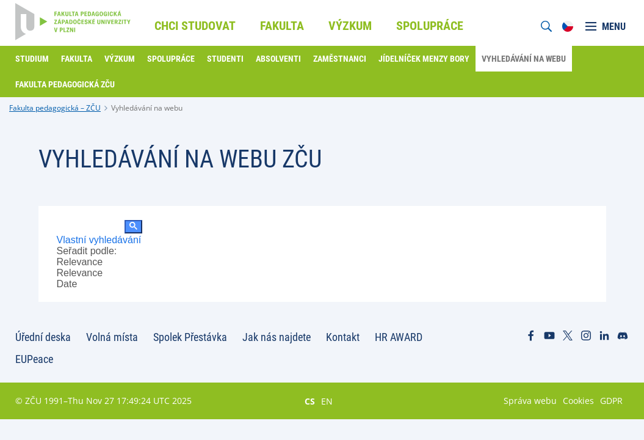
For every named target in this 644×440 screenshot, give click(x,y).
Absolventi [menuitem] (278, 59)
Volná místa (112, 337)
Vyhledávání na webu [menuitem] (524, 59)
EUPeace (34, 359)
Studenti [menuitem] (225, 59)
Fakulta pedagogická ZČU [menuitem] (65, 84)
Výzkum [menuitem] (350, 25)
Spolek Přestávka (190, 337)
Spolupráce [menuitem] (429, 25)
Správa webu (530, 400)
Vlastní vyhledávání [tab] (99, 240)
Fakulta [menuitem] (282, 25)
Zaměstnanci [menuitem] (339, 59)
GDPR (611, 400)
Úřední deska (43, 337)
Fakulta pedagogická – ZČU (55, 108)
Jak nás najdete (276, 337)
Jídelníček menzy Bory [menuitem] (423, 59)
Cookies (578, 400)
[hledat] (89, 227)
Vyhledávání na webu (147, 108)
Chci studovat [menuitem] (195, 25)
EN (327, 400)
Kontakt (343, 337)
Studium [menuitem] (32, 59)
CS (310, 400)
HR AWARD (398, 337)
